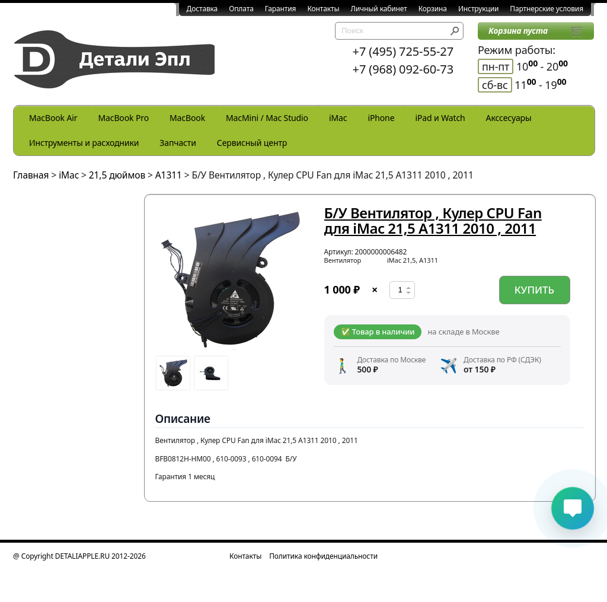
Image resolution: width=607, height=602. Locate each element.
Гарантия (280, 9)
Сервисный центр (252, 142)
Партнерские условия (546, 9)
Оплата (241, 9)
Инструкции (478, 9)
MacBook (187, 117)
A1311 (168, 174)
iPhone (381, 117)
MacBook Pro (123, 117)
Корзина (432, 9)
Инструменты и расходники (84, 142)
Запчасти (177, 142)
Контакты (323, 9)
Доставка (202, 9)
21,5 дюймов (117, 174)
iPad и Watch (440, 117)
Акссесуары (509, 117)
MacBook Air (53, 117)
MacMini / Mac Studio (267, 117)
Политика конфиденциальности (323, 556)
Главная (31, 174)
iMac (338, 117)
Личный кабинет (379, 9)
